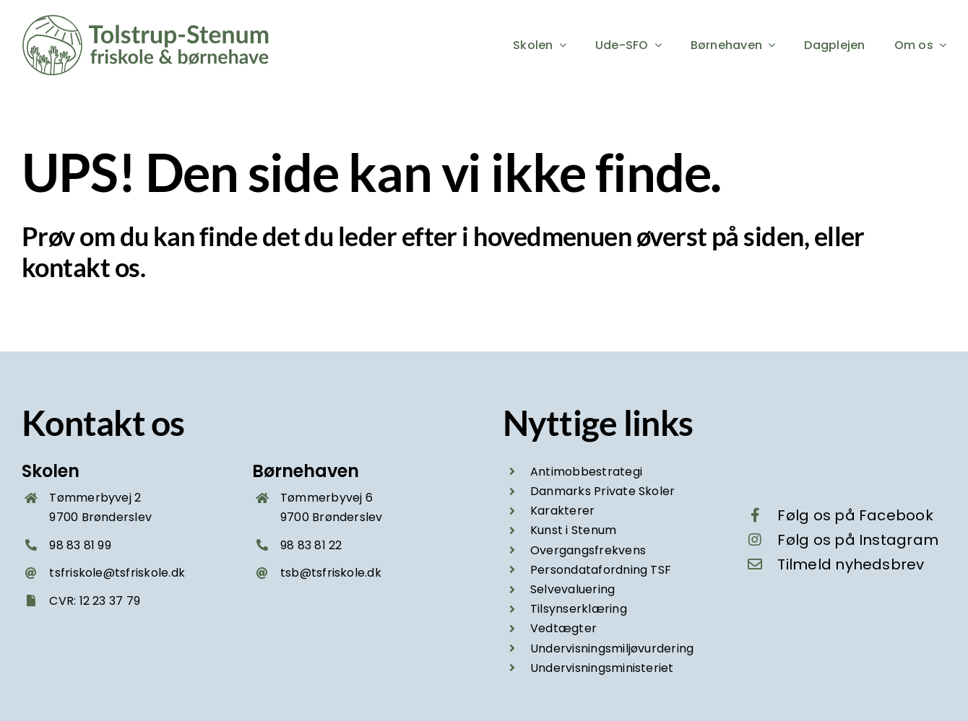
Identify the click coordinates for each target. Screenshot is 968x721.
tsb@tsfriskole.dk (330, 572)
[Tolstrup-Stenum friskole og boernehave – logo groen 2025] (148, 20)
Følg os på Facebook (855, 515)
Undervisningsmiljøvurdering (611, 648)
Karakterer (562, 510)
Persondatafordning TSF (600, 569)
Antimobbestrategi (586, 471)
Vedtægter (563, 628)
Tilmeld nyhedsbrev (850, 564)
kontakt (66, 267)
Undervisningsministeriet (602, 668)
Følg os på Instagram (857, 540)
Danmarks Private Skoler (602, 491)
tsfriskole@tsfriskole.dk (117, 572)
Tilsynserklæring (578, 608)
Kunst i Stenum (573, 530)
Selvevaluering (572, 589)
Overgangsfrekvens (588, 550)
